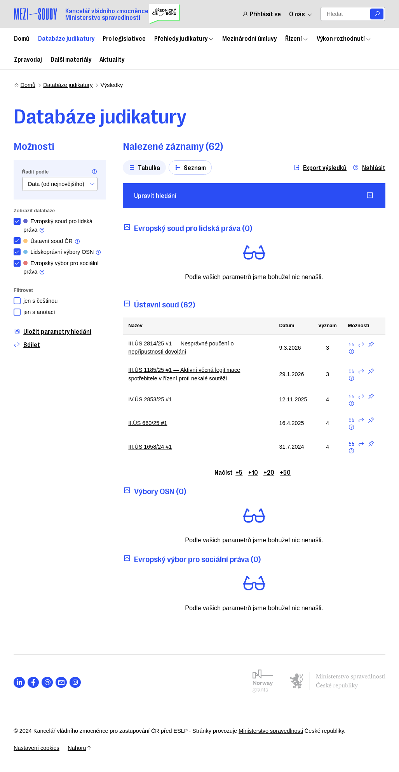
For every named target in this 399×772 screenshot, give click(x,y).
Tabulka (144, 167)
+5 (238, 472)
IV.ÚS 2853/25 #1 (150, 399)
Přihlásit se (261, 13)
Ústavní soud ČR (52, 241)
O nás (300, 13)
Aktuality (111, 59)
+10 (253, 472)
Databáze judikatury (66, 38)
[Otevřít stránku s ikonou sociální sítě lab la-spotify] (47, 682)
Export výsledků (319, 167)
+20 (268, 472)
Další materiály (71, 59)
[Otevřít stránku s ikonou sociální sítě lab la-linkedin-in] (19, 682)
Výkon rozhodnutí (344, 38)
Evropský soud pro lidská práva (58, 225)
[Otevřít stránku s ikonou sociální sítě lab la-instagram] (75, 682)
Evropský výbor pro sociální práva (61, 267)
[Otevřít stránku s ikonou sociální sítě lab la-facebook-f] (33, 682)
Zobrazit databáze (34, 210)
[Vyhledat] (376, 14)
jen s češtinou (41, 301)
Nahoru (80, 748)
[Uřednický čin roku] (164, 14)
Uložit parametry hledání (53, 331)
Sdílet (27, 344)
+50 (285, 472)
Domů (22, 38)
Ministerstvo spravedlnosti (271, 731)
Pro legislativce (124, 38)
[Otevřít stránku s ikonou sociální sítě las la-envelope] (61, 682)
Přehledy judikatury (184, 38)
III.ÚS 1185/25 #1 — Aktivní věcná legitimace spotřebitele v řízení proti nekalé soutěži (184, 374)
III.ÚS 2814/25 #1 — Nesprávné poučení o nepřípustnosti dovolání (181, 347)
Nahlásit (368, 167)
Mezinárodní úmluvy (249, 38)
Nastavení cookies (37, 748)
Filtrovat (23, 290)
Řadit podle (36, 172)
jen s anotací (40, 312)
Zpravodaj (28, 59)
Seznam (190, 167)
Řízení (296, 38)
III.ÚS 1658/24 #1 (150, 447)
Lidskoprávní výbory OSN (63, 252)
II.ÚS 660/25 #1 (148, 423)
